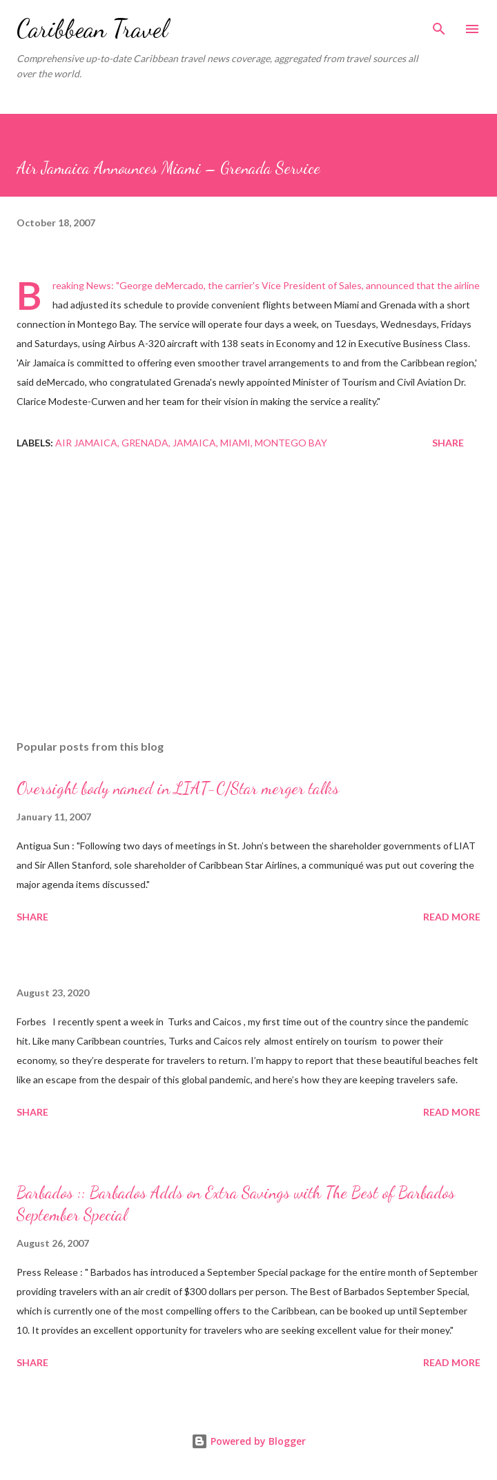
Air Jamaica (86, 442)
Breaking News (81, 285)
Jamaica (194, 442)
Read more (451, 916)
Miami (235, 442)
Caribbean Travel (92, 28)
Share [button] (448, 442)
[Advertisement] (248, 598)
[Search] (439, 25)
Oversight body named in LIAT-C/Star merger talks (178, 788)
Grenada (144, 442)
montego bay (291, 442)
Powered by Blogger (248, 1441)
